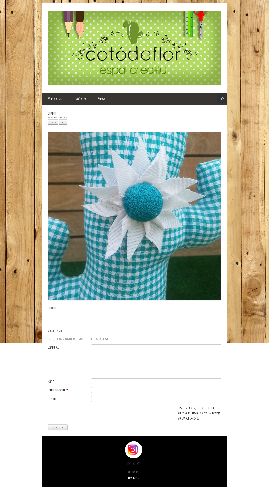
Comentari (53, 347)
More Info (133, 478)
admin (65, 117)
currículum (80, 99)
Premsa (101, 99)
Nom (51, 381)
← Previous (53, 122)
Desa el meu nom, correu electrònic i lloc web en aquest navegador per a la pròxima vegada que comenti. (199, 413)
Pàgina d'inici (55, 99)
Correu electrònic (58, 390)
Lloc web (52, 399)
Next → (63, 122)
